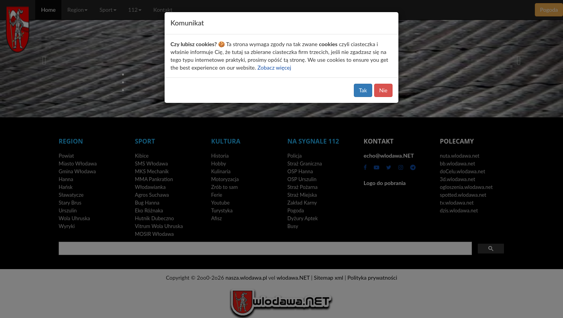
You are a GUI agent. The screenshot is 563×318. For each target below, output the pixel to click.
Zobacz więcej (274, 67)
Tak (363, 90)
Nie (383, 90)
